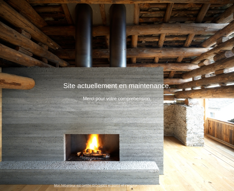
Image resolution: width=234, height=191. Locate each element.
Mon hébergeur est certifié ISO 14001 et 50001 (87, 185)
